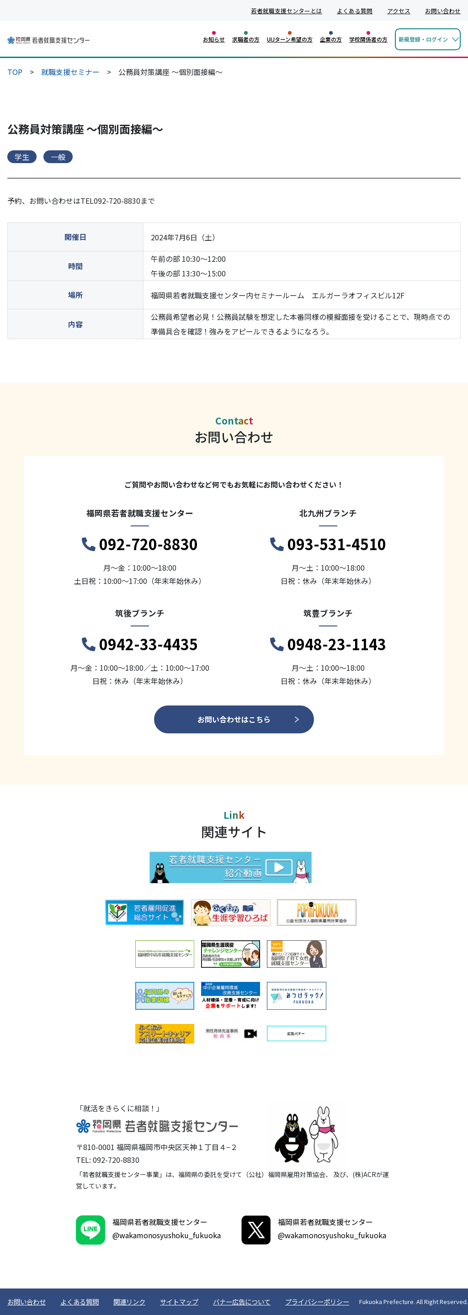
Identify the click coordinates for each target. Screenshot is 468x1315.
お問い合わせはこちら (234, 719)
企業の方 (331, 39)
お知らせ (214, 39)
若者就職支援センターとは (286, 10)
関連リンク (129, 1301)
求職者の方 (246, 39)
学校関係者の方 (368, 39)
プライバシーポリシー (317, 1301)
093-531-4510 (328, 544)
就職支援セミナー (70, 71)
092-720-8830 (140, 544)
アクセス (398, 10)
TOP (14, 71)
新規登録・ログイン (423, 39)
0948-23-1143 (328, 644)
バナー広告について (242, 1301)
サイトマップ (179, 1301)
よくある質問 (354, 10)
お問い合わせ (443, 10)
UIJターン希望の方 (290, 39)
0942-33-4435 (140, 644)
